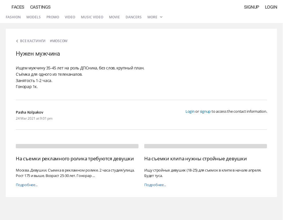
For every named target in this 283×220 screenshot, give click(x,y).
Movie (114, 17)
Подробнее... (27, 185)
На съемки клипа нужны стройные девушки (195, 158)
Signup (251, 7)
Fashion (13, 17)
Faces (17, 7)
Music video (92, 17)
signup (205, 111)
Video (70, 17)
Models (33, 17)
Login (271, 7)
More (154, 17)
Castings (40, 7)
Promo (52, 17)
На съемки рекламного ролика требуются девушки (75, 158)
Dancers (134, 17)
